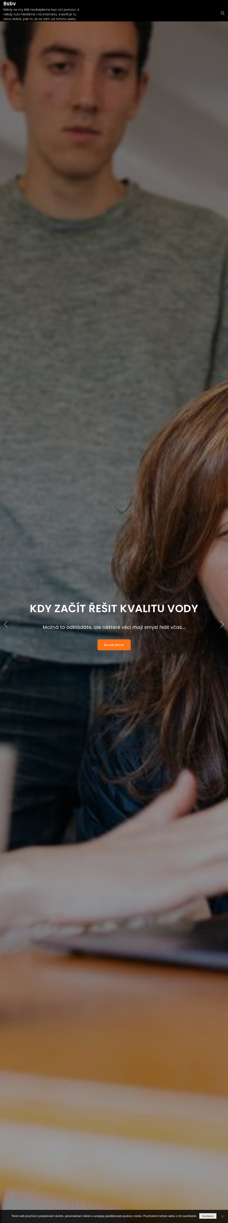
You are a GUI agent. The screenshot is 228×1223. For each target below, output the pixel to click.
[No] (222, 1216)
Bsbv (9, 3)
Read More (114, 645)
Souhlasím (208, 1216)
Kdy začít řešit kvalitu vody (114, 608)
